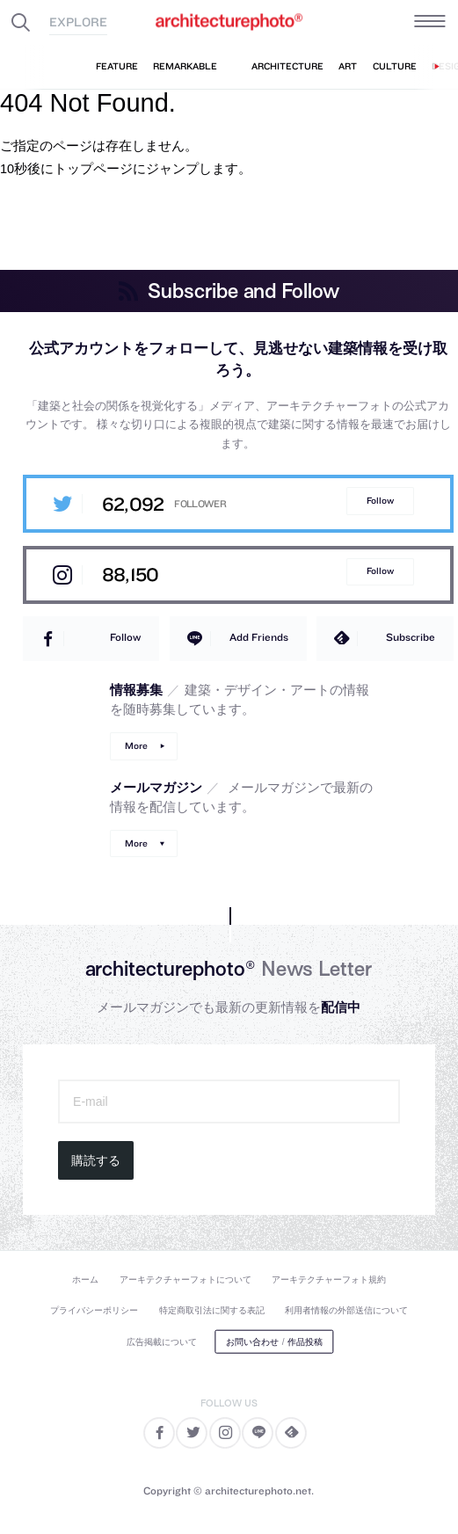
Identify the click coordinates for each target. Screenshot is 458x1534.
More (136, 746)
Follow (380, 500)
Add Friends (258, 636)
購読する (95, 1160)
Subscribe (410, 636)
